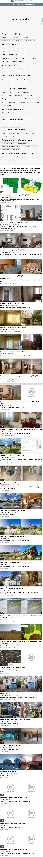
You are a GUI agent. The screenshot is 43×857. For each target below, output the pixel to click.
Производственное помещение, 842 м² (13, 849)
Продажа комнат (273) (10, 55)
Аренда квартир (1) (9, 44)
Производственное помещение (10, 149)
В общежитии (5, 58)
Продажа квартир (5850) (11, 34)
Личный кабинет (28, 4)
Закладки (17, 4)
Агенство (37, 102)
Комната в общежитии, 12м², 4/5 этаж (13, 303)
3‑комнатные (26, 37)
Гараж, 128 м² (5, 693)
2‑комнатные (15, 37)
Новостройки (18, 40)
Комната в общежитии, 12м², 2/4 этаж (13, 352)
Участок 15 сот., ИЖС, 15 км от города (13, 667)
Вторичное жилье (6, 40)
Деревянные (18, 82)
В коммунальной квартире (20, 58)
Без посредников (30, 40)
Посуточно (19, 51)
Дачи (9, 79)
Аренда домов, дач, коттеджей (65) (15, 89)
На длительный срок (7, 51)
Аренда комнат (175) (9, 65)
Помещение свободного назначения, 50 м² (15, 823)
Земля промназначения (25, 102)
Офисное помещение (7, 143)
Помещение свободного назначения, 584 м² (15, 719)
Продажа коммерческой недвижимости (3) (18, 140)
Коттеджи (17, 79)
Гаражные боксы (30, 123)
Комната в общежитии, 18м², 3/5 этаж (13, 327)
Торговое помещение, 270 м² (10, 745)
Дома (3, 79)
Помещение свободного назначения (11, 146)
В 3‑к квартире (5, 61)
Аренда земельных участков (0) (13, 109)
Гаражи (4, 123)
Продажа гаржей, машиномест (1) (14, 119)
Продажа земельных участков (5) (14, 99)
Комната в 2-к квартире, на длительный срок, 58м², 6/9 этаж (21, 376)
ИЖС (3, 102)
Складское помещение (31, 146)
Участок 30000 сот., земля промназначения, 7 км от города (20, 616)
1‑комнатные (5, 37)
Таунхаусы (26, 79)
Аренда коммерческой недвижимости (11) (17, 153)
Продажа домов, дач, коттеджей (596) (16, 75)
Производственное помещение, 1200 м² (14, 797)
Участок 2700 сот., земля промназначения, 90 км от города (20, 641)
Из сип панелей (29, 82)
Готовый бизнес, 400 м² (8, 771)
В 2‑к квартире (34, 58)
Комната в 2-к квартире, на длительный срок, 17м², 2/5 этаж (21, 429)
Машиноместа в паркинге (16, 123)
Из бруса (4, 85)
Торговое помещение (23, 143)
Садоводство (11, 102)
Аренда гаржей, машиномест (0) (14, 130)
